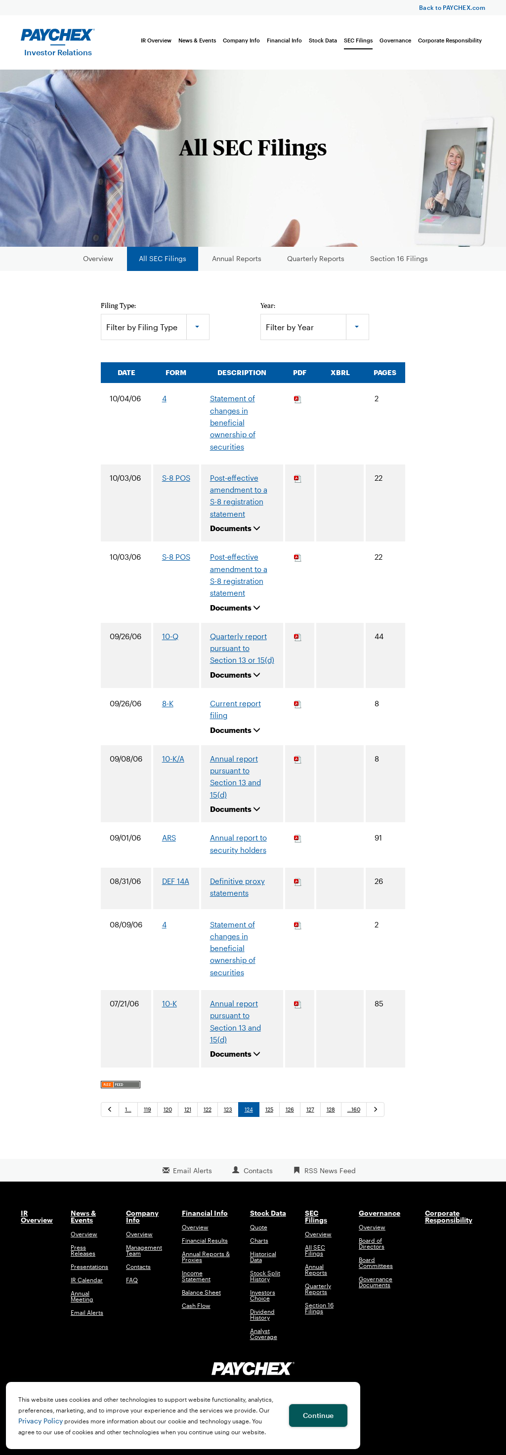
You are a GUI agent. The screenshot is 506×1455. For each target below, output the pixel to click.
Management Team (144, 1250)
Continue (318, 1415)
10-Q (170, 636)
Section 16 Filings (399, 258)
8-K (167, 703)
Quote (258, 1227)
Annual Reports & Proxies (206, 1256)
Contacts (258, 1170)
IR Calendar (87, 1279)
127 (310, 1109)
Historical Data (263, 1256)
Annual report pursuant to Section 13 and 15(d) (235, 776)
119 (147, 1109)
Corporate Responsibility (450, 40)
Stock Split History (265, 1275)
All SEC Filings (162, 258)
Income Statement (196, 1275)
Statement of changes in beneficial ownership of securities (232, 422)
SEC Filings (358, 40)
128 (331, 1109)
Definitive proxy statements (237, 887)
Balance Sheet (201, 1292)
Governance (395, 40)
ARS (169, 837)
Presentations (89, 1266)
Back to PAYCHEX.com (452, 7)
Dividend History (262, 1314)
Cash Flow (196, 1305)
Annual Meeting (82, 1296)
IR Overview (156, 40)
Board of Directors (371, 1243)
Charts (259, 1240)
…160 (353, 1109)
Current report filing (235, 709)
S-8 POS (176, 477)
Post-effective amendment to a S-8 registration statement (238, 495)
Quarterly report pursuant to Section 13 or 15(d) (242, 648)
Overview (98, 258)
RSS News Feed (330, 1170)
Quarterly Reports (315, 258)
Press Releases (83, 1250)
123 (228, 1109)
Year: (267, 305)
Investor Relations (58, 52)
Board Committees (376, 1262)
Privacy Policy (40, 1421)
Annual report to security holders (238, 843)
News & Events (197, 40)
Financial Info (284, 40)
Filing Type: (118, 305)
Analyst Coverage (263, 1333)
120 (168, 1109)
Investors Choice (262, 1295)
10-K (169, 1003)
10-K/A (173, 758)
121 (187, 1109)
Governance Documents (375, 1281)
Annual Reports (236, 258)
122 (207, 1109)
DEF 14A (175, 881)
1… (128, 1109)
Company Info (241, 40)
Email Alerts (192, 1170)
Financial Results (205, 1240)
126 (290, 1109)
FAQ (132, 1279)
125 (269, 1109)
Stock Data (323, 40)
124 (249, 1109)
